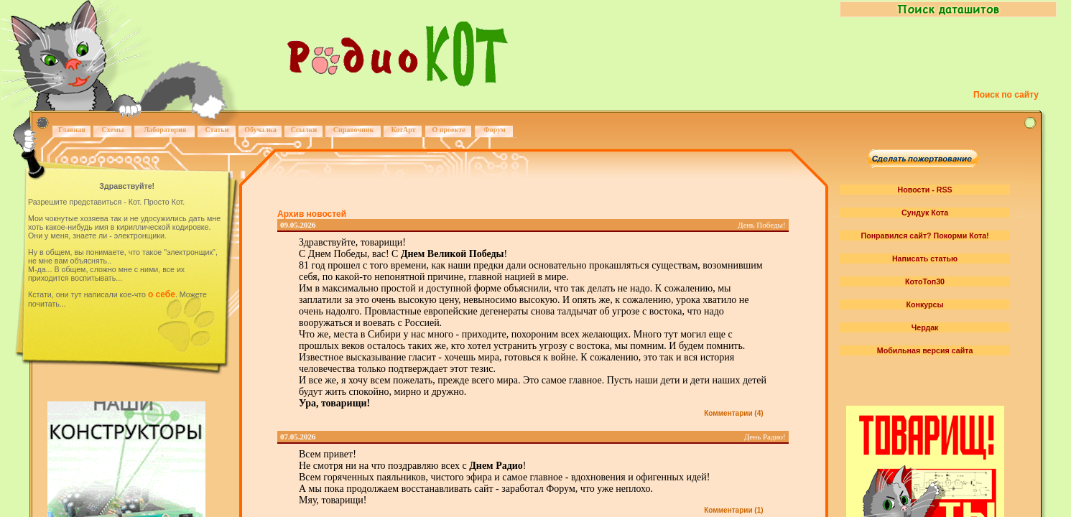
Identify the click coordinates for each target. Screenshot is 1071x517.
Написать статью (925, 258)
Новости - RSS (925, 189)
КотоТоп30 (925, 281)
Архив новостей (311, 214)
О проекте (448, 130)
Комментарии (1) (733, 510)
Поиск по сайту (1006, 95)
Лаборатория (165, 130)
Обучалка (260, 130)
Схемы (112, 130)
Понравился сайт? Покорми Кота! (924, 235)
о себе (161, 294)
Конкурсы (925, 304)
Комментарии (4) (733, 413)
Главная (71, 130)
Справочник (353, 130)
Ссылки (304, 130)
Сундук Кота (924, 212)
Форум (494, 130)
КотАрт (403, 130)
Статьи (217, 130)
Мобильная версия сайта (925, 350)
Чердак (925, 327)
